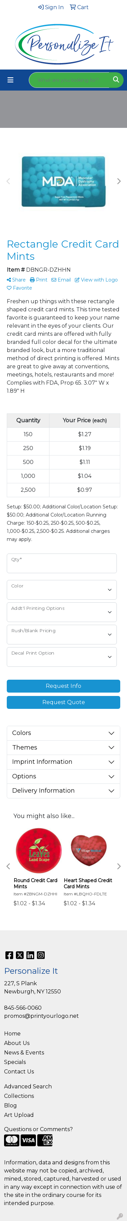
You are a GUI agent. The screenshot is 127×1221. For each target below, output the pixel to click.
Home (12, 1033)
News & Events (24, 1052)
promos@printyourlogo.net (41, 1016)
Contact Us (19, 1071)
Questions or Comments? (38, 1129)
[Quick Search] (69, 80)
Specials (15, 1062)
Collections (19, 1096)
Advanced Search (28, 1086)
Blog (10, 1105)
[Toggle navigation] (10, 80)
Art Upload (19, 1115)
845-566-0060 (23, 1008)
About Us (16, 1043)
